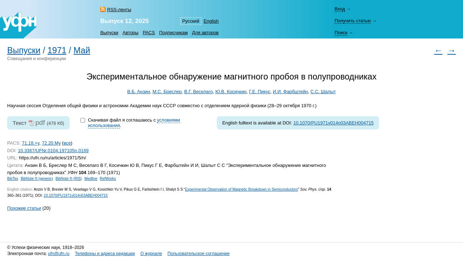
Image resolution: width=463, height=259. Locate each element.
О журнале (151, 253)
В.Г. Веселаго (198, 91)
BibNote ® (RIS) (69, 179)
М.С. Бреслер (167, 91)
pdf (40, 122)
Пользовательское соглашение (199, 253)
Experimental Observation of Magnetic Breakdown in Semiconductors (241, 189)
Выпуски (109, 32)
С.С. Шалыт (323, 91)
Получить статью (353, 20)
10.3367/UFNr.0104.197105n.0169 (53, 150)
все (67, 143)
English (211, 21)
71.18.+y (30, 143)
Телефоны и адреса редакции (105, 253)
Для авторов (205, 32)
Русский (190, 21)
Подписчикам (173, 32)
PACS (149, 32)
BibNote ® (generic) (37, 179)
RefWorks (108, 179)
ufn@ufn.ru (59, 253)
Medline (90, 179)
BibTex (12, 179)
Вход (340, 9)
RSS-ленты (119, 9)
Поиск (341, 32)
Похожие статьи (24, 208)
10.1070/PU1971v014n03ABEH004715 (333, 123)
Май (82, 50)
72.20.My (51, 143)
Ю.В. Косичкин (231, 91)
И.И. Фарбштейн (290, 91)
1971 (56, 50)
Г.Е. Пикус (259, 91)
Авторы (130, 32)
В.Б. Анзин (138, 91)
